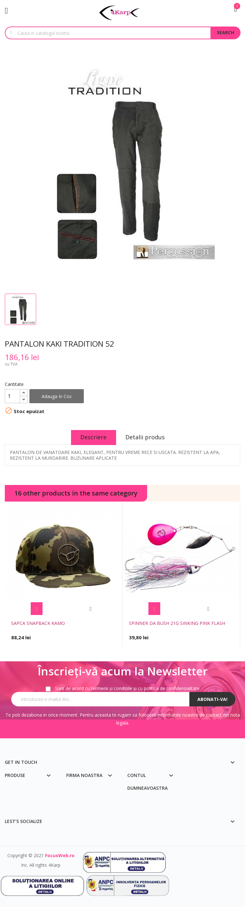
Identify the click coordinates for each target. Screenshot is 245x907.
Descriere (93, 437)
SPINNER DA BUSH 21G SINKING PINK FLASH (177, 623)
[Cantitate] (12, 396)
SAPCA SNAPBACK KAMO (38, 623)
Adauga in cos (57, 396)
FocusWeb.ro (60, 855)
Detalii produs (145, 437)
